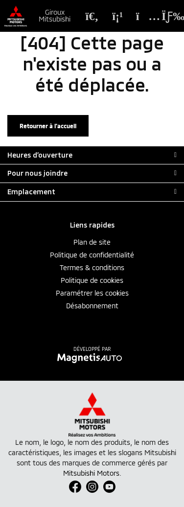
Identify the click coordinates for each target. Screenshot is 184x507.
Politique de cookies (92, 280)
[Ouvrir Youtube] (109, 487)
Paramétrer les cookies (92, 293)
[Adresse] (143, 16)
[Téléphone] (117, 16)
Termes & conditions (92, 267)
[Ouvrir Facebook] (75, 487)
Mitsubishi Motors (91, 473)
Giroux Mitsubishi (54, 16)
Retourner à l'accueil (48, 125)
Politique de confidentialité (92, 255)
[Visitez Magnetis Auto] (92, 357)
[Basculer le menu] (166, 16)
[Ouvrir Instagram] (92, 487)
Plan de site (92, 242)
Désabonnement (92, 305)
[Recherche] (92, 16)
